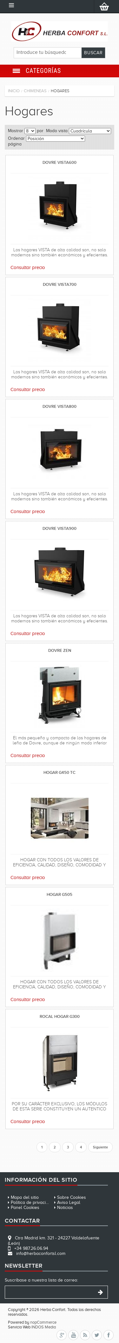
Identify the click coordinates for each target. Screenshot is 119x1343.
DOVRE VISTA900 (59, 528)
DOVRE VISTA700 (59, 284)
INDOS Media (43, 1327)
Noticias (65, 1207)
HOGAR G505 (59, 894)
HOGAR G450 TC (59, 772)
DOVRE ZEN (59, 650)
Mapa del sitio (25, 1197)
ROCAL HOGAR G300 (60, 1016)
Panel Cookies (25, 1207)
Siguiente (100, 1147)
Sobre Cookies (71, 1197)
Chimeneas (35, 90)
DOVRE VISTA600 (59, 162)
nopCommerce (43, 1322)
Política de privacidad (32, 1202)
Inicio (14, 90)
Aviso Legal (68, 1202)
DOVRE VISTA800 (59, 406)
